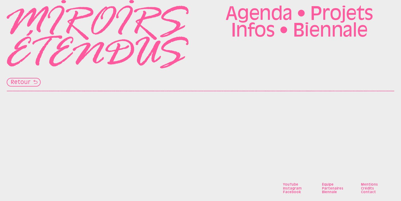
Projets (341, 15)
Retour (21, 82)
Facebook (292, 192)
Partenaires (332, 188)
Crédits (367, 188)
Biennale (330, 32)
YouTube (290, 184)
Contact (368, 192)
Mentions (369, 184)
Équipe (328, 184)
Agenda (259, 15)
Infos (253, 32)
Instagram (292, 188)
